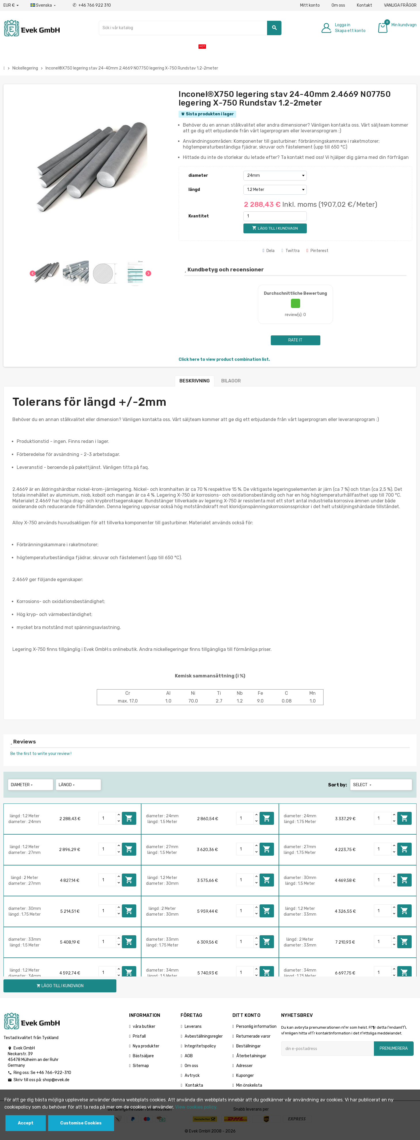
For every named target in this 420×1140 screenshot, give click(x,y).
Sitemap (141, 1065)
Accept (25, 1123)
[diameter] (275, 176)
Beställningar (248, 1046)
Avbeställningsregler (204, 1036)
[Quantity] (107, 818)
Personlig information (256, 1026)
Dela (268, 250)
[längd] (275, 190)
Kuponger (245, 1075)
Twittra (290, 250)
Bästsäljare (143, 1055)
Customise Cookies (81, 1123)
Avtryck (192, 1075)
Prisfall (139, 1036)
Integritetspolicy (200, 1046)
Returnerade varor (253, 1036)
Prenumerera (394, 1048)
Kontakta (194, 1085)
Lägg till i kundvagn (129, 818)
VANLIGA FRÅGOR (400, 5)
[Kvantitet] (275, 216)
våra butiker (144, 1026)
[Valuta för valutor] (11, 5)
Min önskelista (249, 1085)
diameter (198, 175)
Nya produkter (146, 1046)
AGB (189, 1055)
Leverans (193, 1026)
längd (194, 189)
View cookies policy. (196, 1107)
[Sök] (190, 28)
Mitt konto (310, 5)
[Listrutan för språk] (44, 5)
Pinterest (317, 250)
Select (362, 784)
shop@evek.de (56, 1079)
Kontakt (364, 5)
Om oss (338, 5)
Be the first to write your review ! (40, 753)
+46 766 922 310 (92, 5)
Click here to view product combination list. (224, 359)
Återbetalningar (251, 1055)
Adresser (244, 1065)
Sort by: (337, 785)
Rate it (295, 340)
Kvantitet (198, 216)
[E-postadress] (327, 1048)
